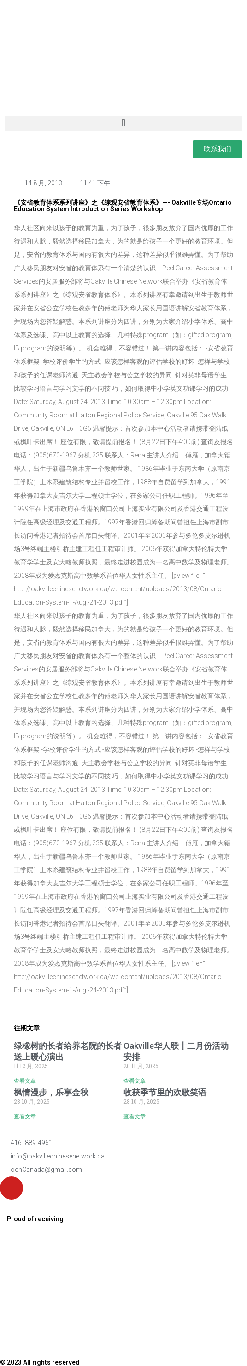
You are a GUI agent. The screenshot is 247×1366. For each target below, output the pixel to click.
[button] (123, 123)
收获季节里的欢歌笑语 (165, 1092)
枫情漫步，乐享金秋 (51, 1092)
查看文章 (25, 1081)
